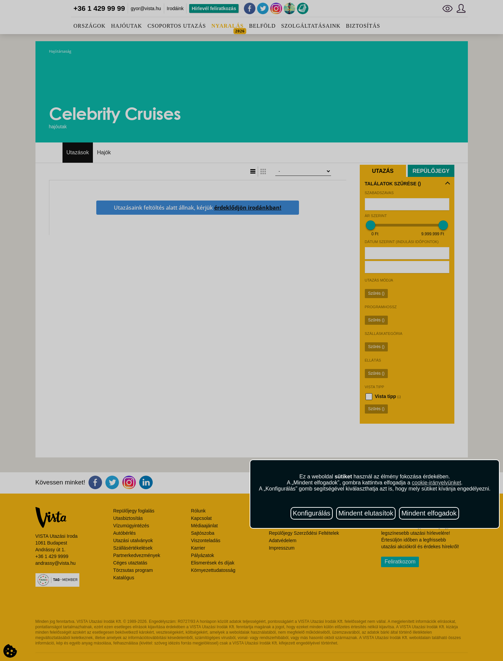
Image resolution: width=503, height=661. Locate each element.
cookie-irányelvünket (436, 482)
